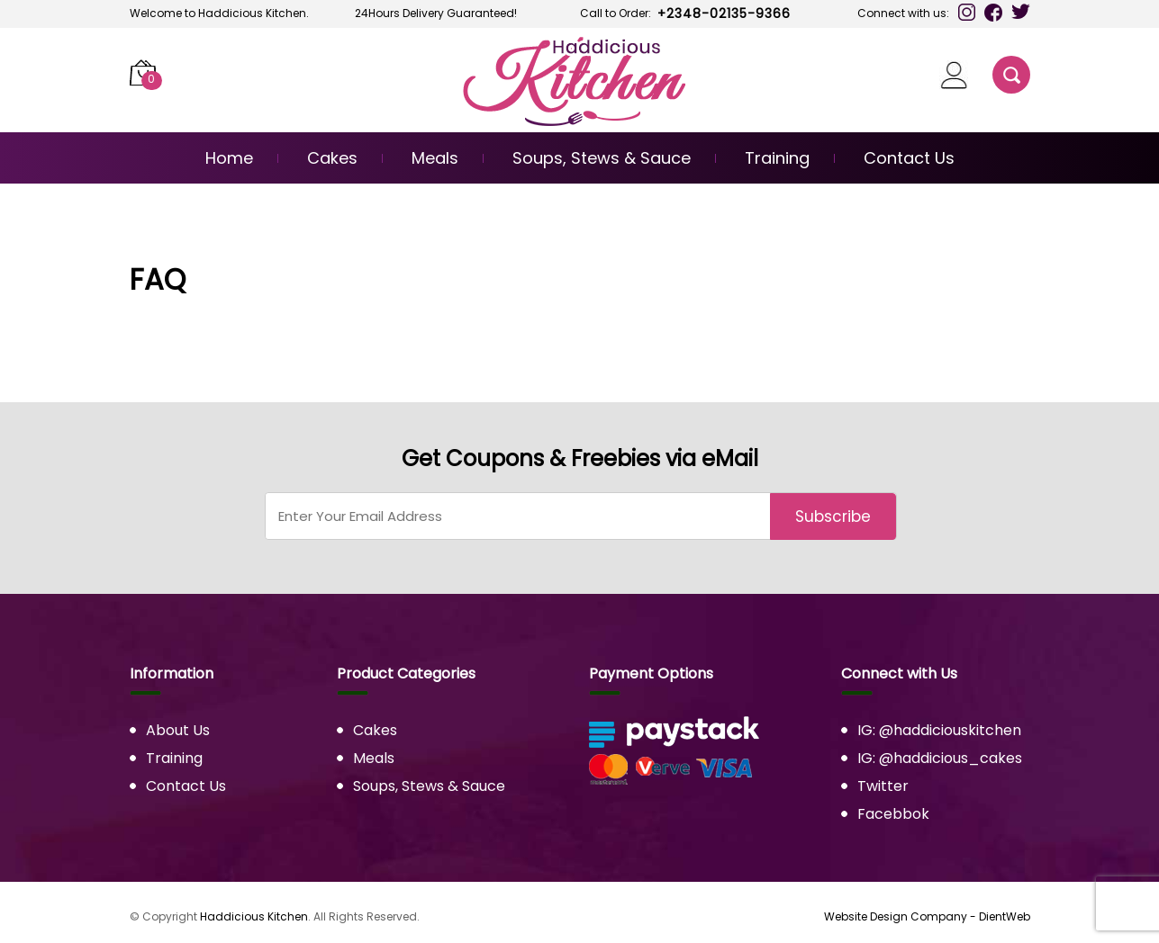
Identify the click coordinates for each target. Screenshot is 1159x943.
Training (777, 158)
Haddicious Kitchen (254, 916)
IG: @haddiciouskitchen (939, 730)
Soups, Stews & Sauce (601, 158)
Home (229, 158)
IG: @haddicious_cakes (939, 758)
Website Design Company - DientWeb (927, 916)
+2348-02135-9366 (724, 13)
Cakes (332, 158)
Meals (435, 158)
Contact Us (909, 158)
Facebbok (893, 814)
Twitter (883, 786)
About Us (178, 730)
